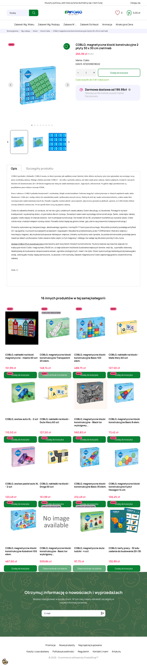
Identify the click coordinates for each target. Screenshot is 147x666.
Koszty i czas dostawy (38, 651)
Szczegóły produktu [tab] (39, 168)
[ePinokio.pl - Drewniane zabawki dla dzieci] (73, 13)
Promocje (51, 645)
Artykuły (116, 651)
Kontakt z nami (100, 651)
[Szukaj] (18, 13)
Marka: (79, 60)
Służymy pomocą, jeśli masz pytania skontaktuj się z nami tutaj (73, 2)
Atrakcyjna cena (124, 24)
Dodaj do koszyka (119, 72)
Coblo (86, 60)
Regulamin (83, 651)
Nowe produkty (67, 645)
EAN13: (79, 64)
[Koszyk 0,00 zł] (133, 13)
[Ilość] (86, 73)
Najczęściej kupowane (90, 645)
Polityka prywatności (63, 651)
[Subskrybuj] (102, 613)
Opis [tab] (14, 168)
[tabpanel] (39, 85)
